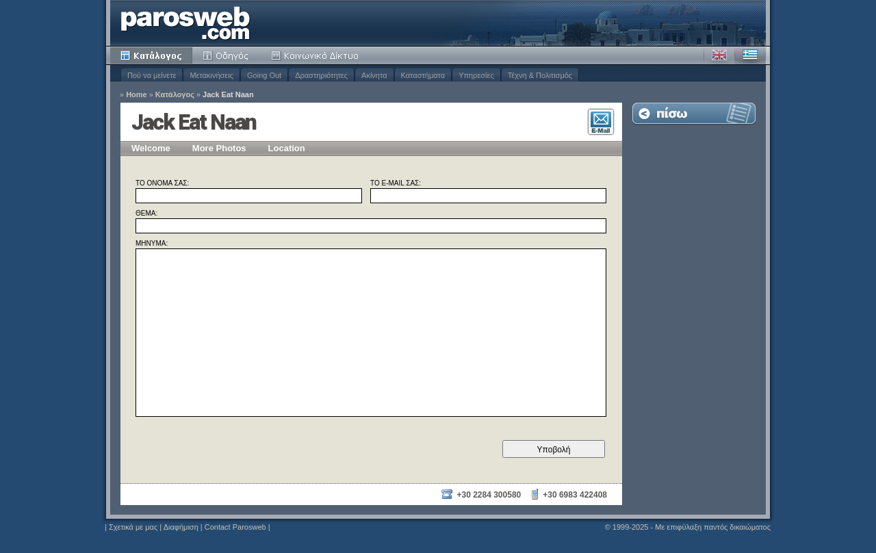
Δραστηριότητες (321, 75)
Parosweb (185, 23)
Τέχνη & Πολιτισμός (540, 75)
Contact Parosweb (235, 527)
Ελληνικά (750, 55)
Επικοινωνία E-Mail (600, 121)
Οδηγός (226, 55)
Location (286, 148)
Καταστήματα (423, 75)
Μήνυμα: (152, 243)
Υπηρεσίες (476, 75)
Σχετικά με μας (133, 527)
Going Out (264, 75)
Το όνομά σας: (162, 183)
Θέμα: (146, 213)
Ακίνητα (374, 75)
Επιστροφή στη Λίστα (694, 113)
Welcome (150, 148)
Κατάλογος (151, 55)
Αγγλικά (719, 55)
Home (136, 95)
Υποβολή (554, 449)
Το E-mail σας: (395, 183)
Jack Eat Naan (228, 95)
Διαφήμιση (181, 527)
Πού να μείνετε (151, 75)
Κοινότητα (317, 55)
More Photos (219, 148)
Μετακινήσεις (211, 75)
